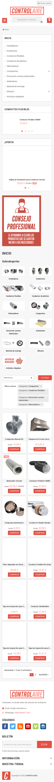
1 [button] (22, 131)
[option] (27, 121)
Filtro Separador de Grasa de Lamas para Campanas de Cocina (14, 565)
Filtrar (45, 378)
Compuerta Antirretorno (14, 523)
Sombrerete (40, 279)
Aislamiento (40, 331)
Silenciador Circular (14, 481)
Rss (20, 726)
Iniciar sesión (44, 3)
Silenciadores (13, 313)
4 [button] (32, 131)
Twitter (13, 726)
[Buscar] (27, 20)
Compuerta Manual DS (14, 439)
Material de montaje (13, 351)
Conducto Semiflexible (40, 606)
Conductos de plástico (40, 296)
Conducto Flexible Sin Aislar (40, 565)
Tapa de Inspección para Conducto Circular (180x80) (14, 606)
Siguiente (44, 675)
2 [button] (25, 131)
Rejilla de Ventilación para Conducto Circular (27, 180)
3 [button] (29, 131)
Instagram (43, 726)
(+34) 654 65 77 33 (22, 713)
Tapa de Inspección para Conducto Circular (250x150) (14, 648)
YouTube (28, 726)
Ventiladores (13, 279)
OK (44, 744)
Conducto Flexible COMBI (30, 120)
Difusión (40, 351)
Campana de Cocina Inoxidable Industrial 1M (40, 439)
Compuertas (40, 313)
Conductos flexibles (13, 296)
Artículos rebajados (13, 368)
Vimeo (35, 726)
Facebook (5, 726)
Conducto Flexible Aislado (39, 523)
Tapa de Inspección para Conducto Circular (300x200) (40, 648)
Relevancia (8, 378)
